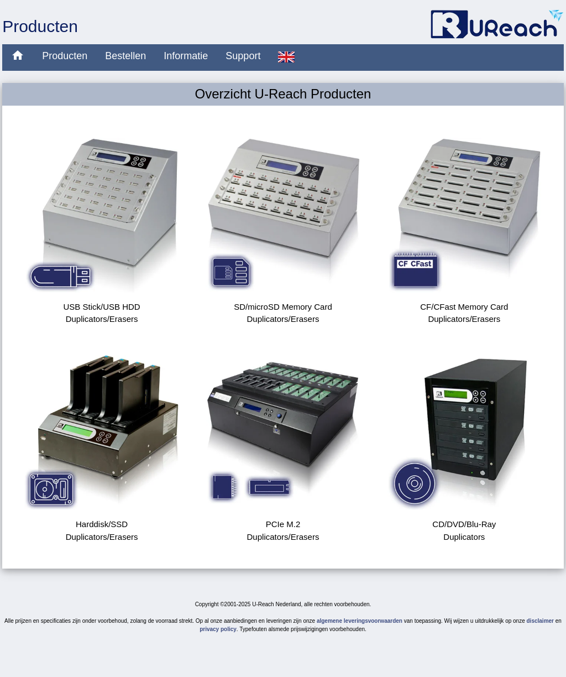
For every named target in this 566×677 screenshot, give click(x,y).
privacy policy (218, 629)
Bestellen (125, 55)
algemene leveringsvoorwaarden (359, 621)
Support (243, 55)
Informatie (186, 55)
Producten (64, 55)
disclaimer (540, 621)
